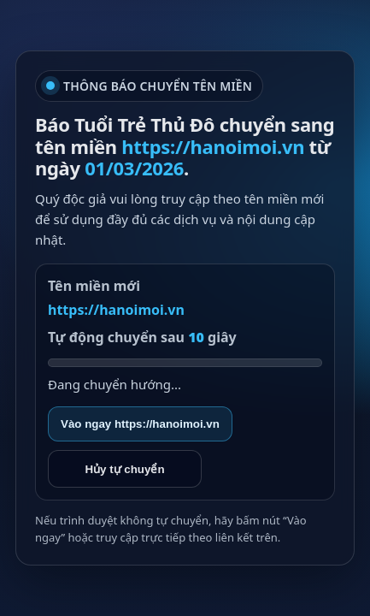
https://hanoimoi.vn (116, 309)
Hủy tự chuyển (124, 469)
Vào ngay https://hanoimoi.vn (140, 424)
